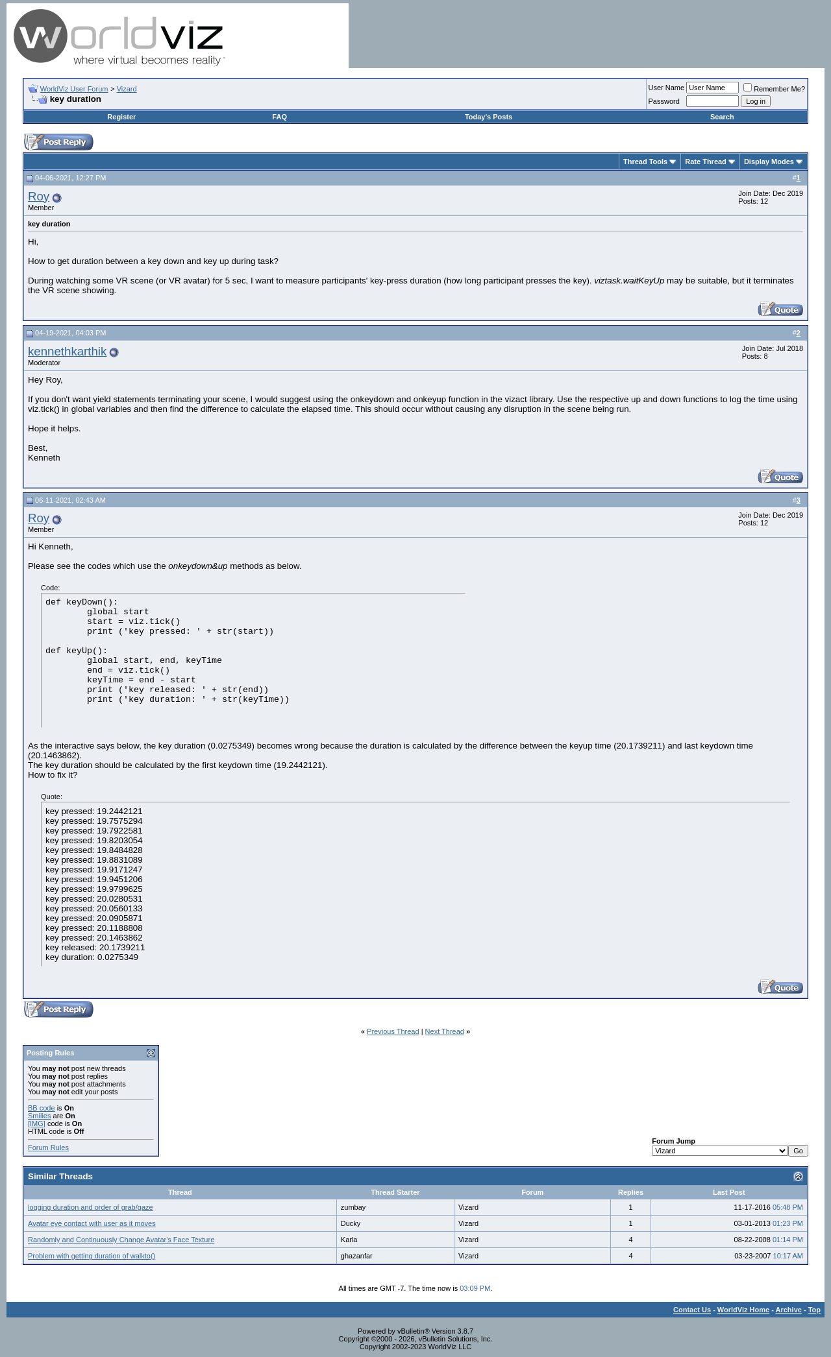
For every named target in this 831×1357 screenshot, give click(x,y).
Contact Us (692, 1310)
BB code (41, 1108)
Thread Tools (645, 161)
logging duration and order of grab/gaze (90, 1207)
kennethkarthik (67, 351)
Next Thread (444, 1031)
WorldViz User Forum (74, 89)
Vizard (127, 89)
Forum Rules (48, 1147)
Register (121, 117)
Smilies (39, 1116)
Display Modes (769, 161)
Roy (38, 196)
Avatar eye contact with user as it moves (92, 1223)
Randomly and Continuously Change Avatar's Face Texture (121, 1239)
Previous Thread (393, 1031)
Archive (789, 1310)
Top (814, 1310)
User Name (667, 87)
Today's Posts (488, 117)
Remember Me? (774, 89)
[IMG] (36, 1123)
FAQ (279, 117)
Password (664, 101)
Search (722, 117)
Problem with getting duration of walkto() (91, 1256)
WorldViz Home (743, 1310)
